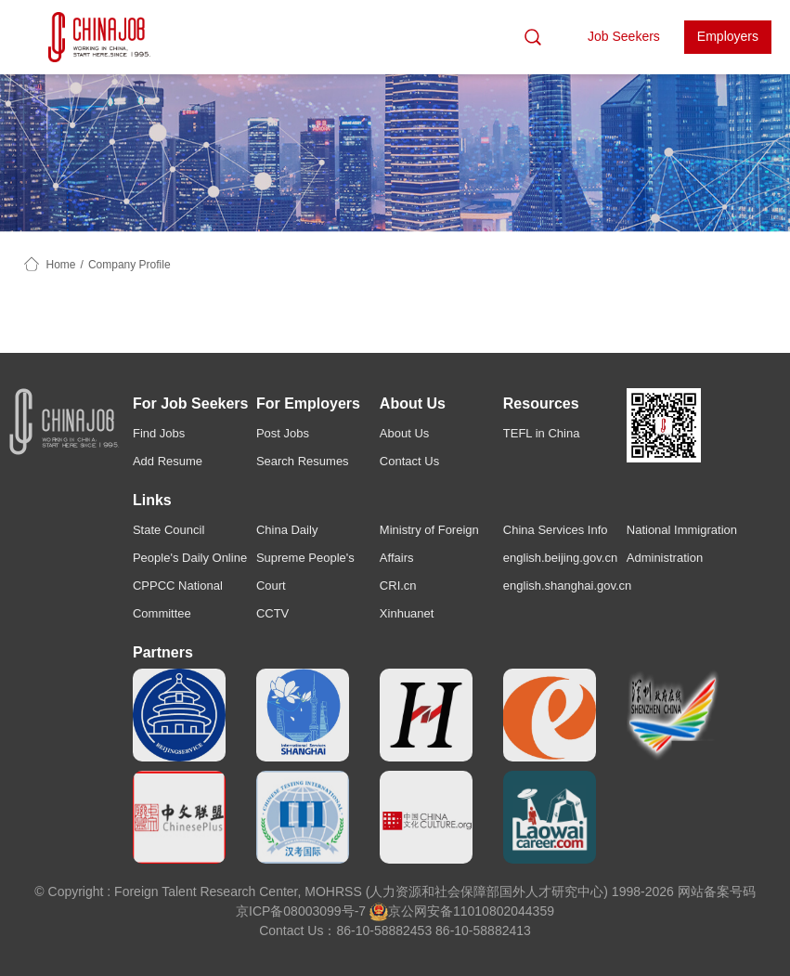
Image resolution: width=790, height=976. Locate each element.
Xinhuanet (407, 613)
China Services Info (555, 530)
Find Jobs (159, 433)
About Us (404, 433)
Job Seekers (624, 36)
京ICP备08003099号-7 (301, 911)
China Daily (286, 530)
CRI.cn (398, 585)
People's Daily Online (190, 558)
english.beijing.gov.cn (560, 558)
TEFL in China (541, 433)
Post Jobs (282, 433)
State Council (168, 530)
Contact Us (409, 461)
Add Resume (167, 461)
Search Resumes (302, 461)
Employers (727, 36)
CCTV (272, 613)
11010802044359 (503, 911)
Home (61, 264)
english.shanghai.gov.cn (567, 585)
